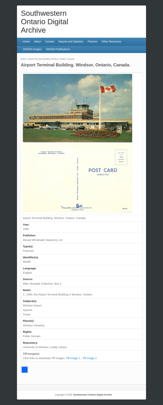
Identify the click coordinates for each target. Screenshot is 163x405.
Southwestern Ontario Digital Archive (92, 394)
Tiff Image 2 (89, 358)
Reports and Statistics (71, 41)
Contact (49, 41)
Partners (92, 41)
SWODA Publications (58, 49)
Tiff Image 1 (73, 358)
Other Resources (111, 41)
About (37, 41)
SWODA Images (32, 49)
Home (26, 41)
